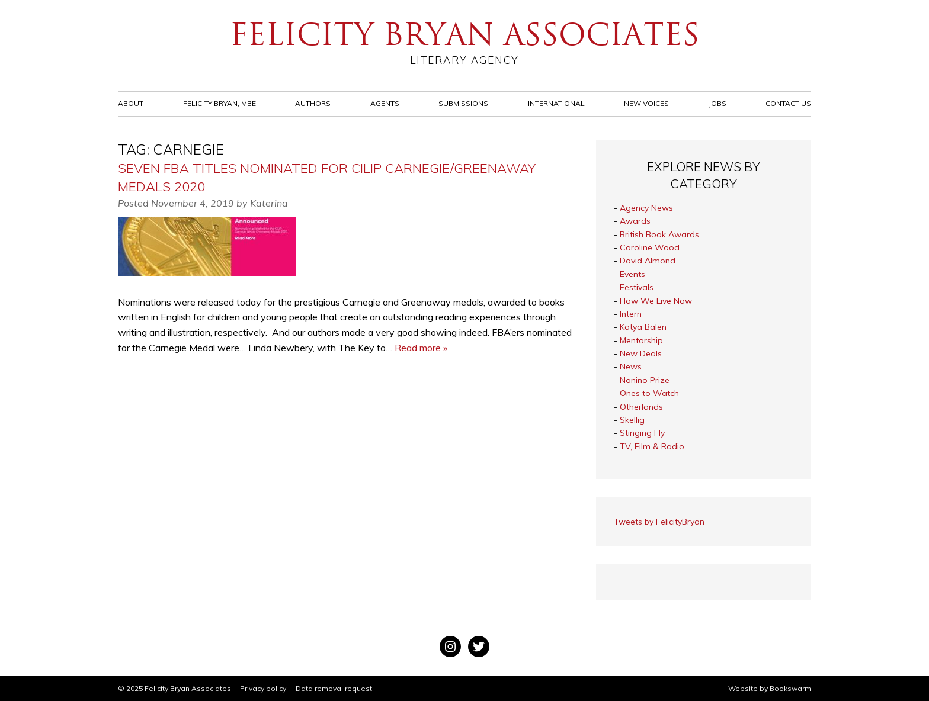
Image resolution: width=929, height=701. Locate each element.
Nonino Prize (644, 380)
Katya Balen (643, 326)
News (631, 366)
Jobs (717, 103)
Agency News (646, 207)
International (556, 103)
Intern (631, 313)
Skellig (632, 419)
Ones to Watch (649, 393)
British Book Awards (659, 234)
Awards (635, 221)
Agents (384, 103)
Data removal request (334, 688)
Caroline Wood (650, 247)
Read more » (421, 347)
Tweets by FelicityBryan (659, 521)
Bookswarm (790, 688)
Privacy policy (263, 688)
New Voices (646, 103)
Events (632, 274)
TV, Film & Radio (652, 446)
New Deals (641, 353)
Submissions (463, 103)
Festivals (636, 287)
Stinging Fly (642, 432)
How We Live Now (656, 300)
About (130, 103)
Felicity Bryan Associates (464, 41)
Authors (313, 103)
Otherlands (641, 406)
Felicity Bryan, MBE (219, 103)
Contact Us (788, 103)
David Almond (647, 260)
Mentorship (641, 340)
